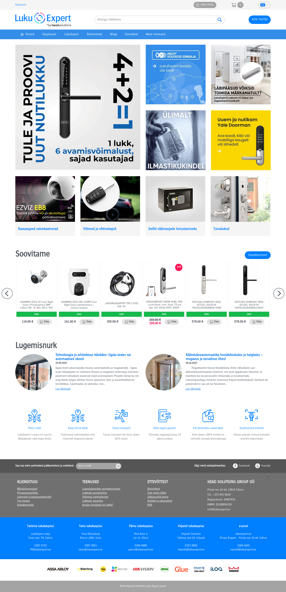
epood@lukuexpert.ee (243, 549)
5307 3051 (90, 545)
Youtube (266, 466)
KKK (149, 505)
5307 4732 (40, 545)
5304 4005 (141, 545)
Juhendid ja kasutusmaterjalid (34, 497)
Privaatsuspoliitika (27, 493)
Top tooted (23, 501)
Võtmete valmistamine (95, 497)
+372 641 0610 (222, 495)
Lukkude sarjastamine (94, 493)
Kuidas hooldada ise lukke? (97, 505)
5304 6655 (243, 545)
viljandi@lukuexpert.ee (191, 549)
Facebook (244, 466)
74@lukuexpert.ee (40, 549)
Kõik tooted (260, 19)
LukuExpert (71, 34)
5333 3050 (191, 545)
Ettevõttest (153, 489)
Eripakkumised (257, 255)
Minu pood (207, 5)
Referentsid (94, 34)
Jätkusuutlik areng (157, 497)
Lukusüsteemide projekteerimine (101, 489)
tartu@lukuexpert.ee (91, 549)
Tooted (29, 34)
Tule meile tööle (156, 493)
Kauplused (20, 5)
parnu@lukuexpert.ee (140, 549)
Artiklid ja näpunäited (159, 501)
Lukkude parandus (92, 501)
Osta (46, 321)
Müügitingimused (27, 489)
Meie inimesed (155, 34)
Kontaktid (131, 34)
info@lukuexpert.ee (218, 509)
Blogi (113, 34)
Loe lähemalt (62, 389)
